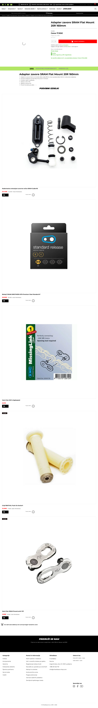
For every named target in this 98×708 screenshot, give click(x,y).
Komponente (21, 8)
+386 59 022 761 (24, 4)
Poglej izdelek (94, 195)
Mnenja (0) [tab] (63, 69)
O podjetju (53, 660)
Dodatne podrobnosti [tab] (46, 69)
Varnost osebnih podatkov (34, 679)
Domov (4, 15)
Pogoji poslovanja (31, 676)
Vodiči (4, 676)
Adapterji (27, 15)
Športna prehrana (51, 8)
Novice (52, 663)
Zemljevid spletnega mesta (34, 682)
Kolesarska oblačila (39, 8)
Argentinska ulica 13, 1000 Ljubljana (63, 4)
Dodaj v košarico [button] (10, 195)
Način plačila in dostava (33, 660)
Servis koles (61, 8)
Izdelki (8, 15)
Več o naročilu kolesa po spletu (35, 663)
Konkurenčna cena (32, 674)
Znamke (68, 8)
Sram (69, 47)
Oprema (29, 8)
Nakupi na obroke (31, 671)
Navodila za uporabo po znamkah (36, 668)
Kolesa (13, 8)
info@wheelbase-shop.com (58, 671)
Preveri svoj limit (79, 13)
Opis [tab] (32, 69)
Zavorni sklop (21, 15)
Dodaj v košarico (80, 42)
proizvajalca (65, 45)
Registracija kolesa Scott (33, 665)
